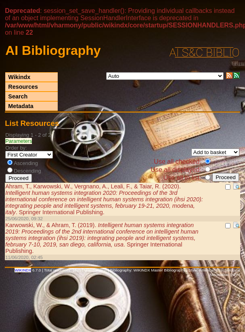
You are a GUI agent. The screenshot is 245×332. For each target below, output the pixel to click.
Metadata (20, 106)
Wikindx (19, 77)
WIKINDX (23, 270)
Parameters (18, 141)
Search (17, 96)
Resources (23, 87)
